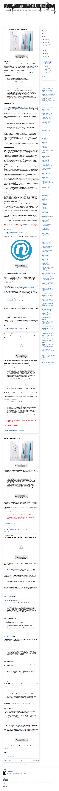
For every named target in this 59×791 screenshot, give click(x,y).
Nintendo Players (46, 156)
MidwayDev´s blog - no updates (49, 355)
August (45, 45)
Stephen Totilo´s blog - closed (48, 299)
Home (21, 760)
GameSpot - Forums (47, 110)
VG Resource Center (10, 664)
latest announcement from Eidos (14, 120)
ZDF (21, 316)
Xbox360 (15, 756)
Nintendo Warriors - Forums (48, 117)
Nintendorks (45, 177)
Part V (5, 681)
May (45, 50)
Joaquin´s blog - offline (47, 309)
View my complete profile (12, 774)
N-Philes (44, 169)
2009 (45, 36)
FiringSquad (45, 230)
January (46, 56)
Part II (5, 618)
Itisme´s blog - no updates (48, 284)
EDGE (44, 207)
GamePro (11, 639)
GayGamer (45, 198)
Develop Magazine (11, 229)
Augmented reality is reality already (12, 299)
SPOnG (44, 209)
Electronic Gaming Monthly (9, 598)
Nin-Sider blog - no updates (48, 328)
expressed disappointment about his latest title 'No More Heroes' (17, 65)
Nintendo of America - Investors (49, 94)
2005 (45, 78)
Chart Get (45, 129)
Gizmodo (45, 204)
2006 (45, 76)
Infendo (25, 224)
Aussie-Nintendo (46, 160)
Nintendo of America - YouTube (49, 100)
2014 (45, 28)
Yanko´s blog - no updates (48, 282)
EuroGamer (45, 142)
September (46, 44)
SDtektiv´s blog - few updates (48, 267)
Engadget (45, 203)
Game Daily (45, 220)
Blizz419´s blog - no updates (48, 283)
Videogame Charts (46, 130)
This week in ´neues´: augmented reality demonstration (48, 62)
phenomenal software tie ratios (10, 177)
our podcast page (14, 323)
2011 (45, 33)
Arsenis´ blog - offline (47, 313)
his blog (7, 621)
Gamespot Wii (45, 143)
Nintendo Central (46, 161)
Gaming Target (46, 133)
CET (19, 314)
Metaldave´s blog (46, 264)
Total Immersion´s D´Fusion (28, 287)
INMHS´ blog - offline (47, 340)
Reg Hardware (46, 229)
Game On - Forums (46, 114)
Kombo (13, 511)
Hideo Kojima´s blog (47, 241)
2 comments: (21, 328)
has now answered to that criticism (15, 72)
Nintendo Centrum (46, 254)
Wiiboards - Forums (46, 123)
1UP (8, 752)
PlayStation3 (10, 432)
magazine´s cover (15, 600)
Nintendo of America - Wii (47, 90)
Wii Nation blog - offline (47, 310)
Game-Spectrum (46, 225)
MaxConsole (45, 212)
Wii (8, 233)
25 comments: (21, 529)
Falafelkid (10, 771)
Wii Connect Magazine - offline (48, 186)
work (6, 782)
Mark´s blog (45, 255)
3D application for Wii (25, 286)
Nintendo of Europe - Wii (47, 91)
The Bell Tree (45, 176)
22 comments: (22, 232)
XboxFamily (10, 562)
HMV (22, 729)
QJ (43, 200)
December (46, 39)
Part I (5, 596)
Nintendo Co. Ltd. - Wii (47, 93)
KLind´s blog (45, 251)
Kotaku (44, 211)
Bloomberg (12, 367)
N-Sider (44, 170)
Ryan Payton (14, 576)
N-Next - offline (46, 187)
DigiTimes (45, 226)
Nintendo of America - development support (46, 99)
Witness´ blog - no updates (48, 296)
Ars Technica (45, 232)
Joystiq (44, 196)
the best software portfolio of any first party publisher (15, 108)
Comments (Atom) (24, 764)
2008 (45, 38)
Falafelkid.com (12, 782)
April (45, 51)
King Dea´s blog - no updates (48, 329)
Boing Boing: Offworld (47, 194)
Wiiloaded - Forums (46, 122)
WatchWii (45, 178)
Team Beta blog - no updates (48, 336)
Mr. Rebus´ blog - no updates (48, 350)
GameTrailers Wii (46, 181)
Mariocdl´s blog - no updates (48, 278)
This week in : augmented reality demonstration (20, 236)
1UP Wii (44, 139)
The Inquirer (45, 228)
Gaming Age (45, 155)
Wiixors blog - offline (47, 312)
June (45, 48)
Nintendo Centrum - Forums (48, 113)
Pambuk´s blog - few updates (48, 270)
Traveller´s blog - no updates (48, 272)
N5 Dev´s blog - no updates (48, 321)
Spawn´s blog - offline (47, 317)
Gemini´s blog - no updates (48, 324)
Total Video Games (46, 215)
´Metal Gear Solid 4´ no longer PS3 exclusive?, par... (48, 71)
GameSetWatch (46, 195)
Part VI (6, 708)
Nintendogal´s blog (46, 263)
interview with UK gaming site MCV (14, 401)
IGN (35, 471)
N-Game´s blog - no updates (48, 335)
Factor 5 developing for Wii (12, 438)
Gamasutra (45, 217)
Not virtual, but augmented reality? (12, 300)
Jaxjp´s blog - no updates (47, 279)
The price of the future (10, 298)
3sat (21, 314)
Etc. (13, 329)
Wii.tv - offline (45, 190)
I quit (13, 270)
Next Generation (46, 221)
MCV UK (44, 208)
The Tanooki (45, 138)
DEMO (26, 291)
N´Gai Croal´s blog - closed (48, 300)
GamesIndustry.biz (46, 219)
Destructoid (23, 683)
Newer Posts (7, 760)
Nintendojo (45, 166)
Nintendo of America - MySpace (49, 101)
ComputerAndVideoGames (48, 216)
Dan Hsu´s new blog (47, 243)
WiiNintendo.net (46, 164)
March (45, 53)
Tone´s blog (45, 258)
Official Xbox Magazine (17, 725)
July (45, 47)
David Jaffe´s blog (46, 242)
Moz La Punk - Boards (47, 119)
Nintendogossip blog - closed (48, 305)
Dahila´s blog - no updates (48, 295)
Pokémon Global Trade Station (48, 103)
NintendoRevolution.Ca (47, 165)
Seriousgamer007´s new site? (48, 362)
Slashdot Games (46, 213)
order (26, 703)
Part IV (6, 661)
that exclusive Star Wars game (14, 194)
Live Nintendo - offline (47, 188)
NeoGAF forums (14, 602)
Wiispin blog (45, 260)
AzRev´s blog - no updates (48, 351)
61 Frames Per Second (47, 250)
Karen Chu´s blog (46, 248)
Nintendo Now (45, 172)
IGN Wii (44, 146)
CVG (8, 229)
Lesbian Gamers (46, 199)
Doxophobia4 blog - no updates (49, 273)
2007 (45, 75)
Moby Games (45, 233)
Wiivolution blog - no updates (48, 274)
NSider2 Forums (46, 109)
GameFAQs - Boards (47, 118)
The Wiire (45, 157)
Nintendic (45, 147)
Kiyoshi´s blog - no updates (48, 347)
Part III (6, 636)
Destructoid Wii (46, 141)
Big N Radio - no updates (47, 280)
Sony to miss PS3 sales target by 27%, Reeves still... (48, 65)
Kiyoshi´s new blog (46, 349)
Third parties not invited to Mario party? (16, 29)
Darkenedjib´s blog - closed (48, 308)
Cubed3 (44, 152)
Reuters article (9, 575)
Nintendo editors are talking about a (15, 106)
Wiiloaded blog (46, 256)
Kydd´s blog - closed (47, 306)
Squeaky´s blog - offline (47, 314)
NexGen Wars (45, 131)
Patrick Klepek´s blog (47, 247)
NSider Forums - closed (47, 125)
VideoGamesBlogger (47, 224)
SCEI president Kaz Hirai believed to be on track (23, 392)
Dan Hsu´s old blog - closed (48, 298)
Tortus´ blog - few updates (48, 346)
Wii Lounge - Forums (47, 121)
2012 (45, 31)
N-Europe (45, 153)
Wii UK (44, 174)
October (46, 42)
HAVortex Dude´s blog (47, 252)
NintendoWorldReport (47, 168)
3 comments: (21, 430)
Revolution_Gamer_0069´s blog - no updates (47, 323)
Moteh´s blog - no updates (48, 291)
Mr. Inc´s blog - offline (47, 361)
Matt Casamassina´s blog (47, 246)
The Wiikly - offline (46, 184)
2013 (45, 30)
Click (20, 273)
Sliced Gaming (46, 159)
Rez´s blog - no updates (47, 288)
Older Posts (36, 760)
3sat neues (34, 272)
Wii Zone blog (45, 259)
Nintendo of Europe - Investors (48, 95)
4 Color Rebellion (46, 173)
